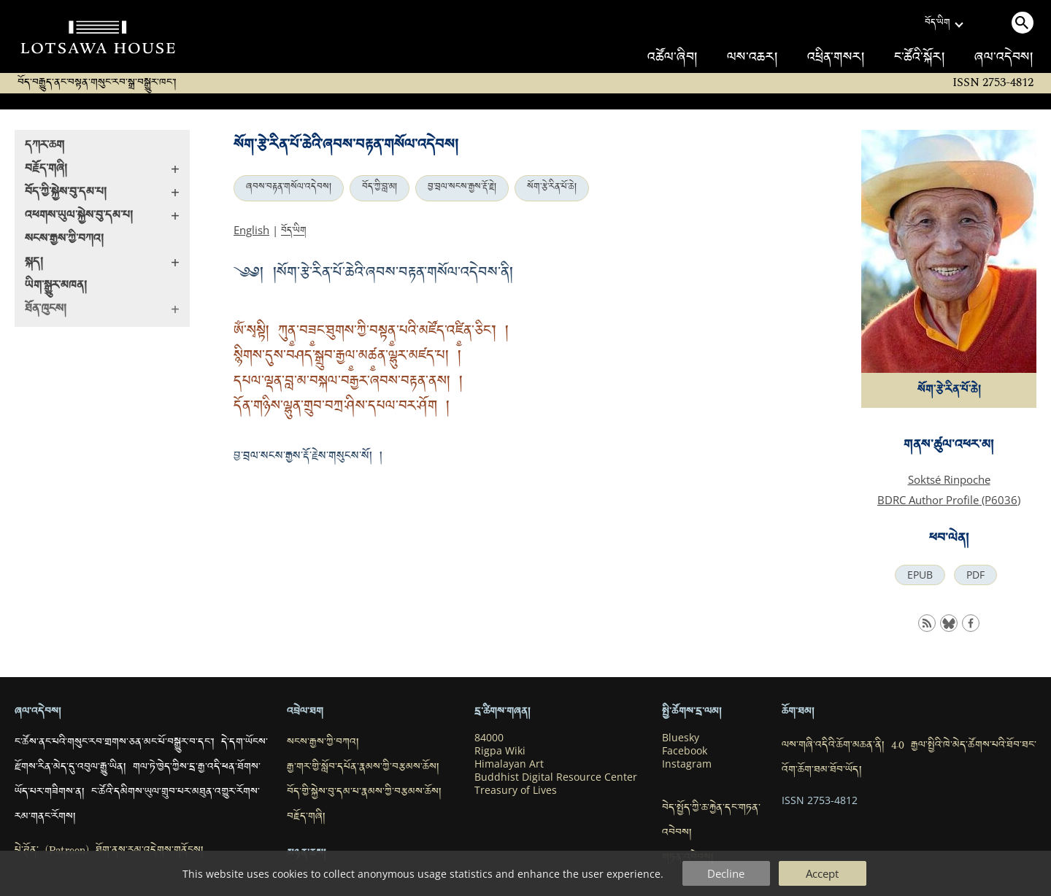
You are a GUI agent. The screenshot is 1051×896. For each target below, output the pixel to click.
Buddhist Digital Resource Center (555, 777)
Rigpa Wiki (500, 750)
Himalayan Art (509, 764)
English (251, 230)
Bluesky (680, 737)
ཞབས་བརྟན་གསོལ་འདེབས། (288, 188)
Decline (725, 873)
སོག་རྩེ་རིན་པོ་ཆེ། (552, 188)
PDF (975, 575)
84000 (489, 737)
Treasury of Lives (515, 790)
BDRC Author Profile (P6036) (948, 500)
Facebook (684, 750)
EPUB (920, 575)
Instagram (687, 764)
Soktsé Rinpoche (949, 479)
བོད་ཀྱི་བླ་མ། (379, 188)
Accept (822, 873)
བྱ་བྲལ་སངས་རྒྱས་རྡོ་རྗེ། (462, 188)
